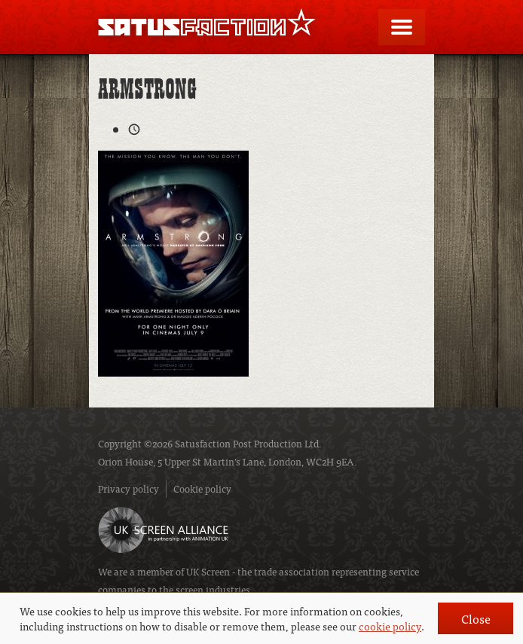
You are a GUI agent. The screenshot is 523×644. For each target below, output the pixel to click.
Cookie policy (202, 488)
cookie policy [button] (390, 625)
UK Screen (208, 571)
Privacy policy (128, 488)
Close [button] (476, 618)
